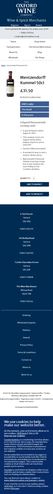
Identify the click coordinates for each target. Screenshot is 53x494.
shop (3, 65)
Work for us (26, 375)
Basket (39, 25)
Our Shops (39, 57)
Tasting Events (13, 47)
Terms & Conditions (26, 352)
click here (8, 486)
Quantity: (25, 178)
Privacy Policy (26, 345)
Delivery (26, 330)
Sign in (27, 25)
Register (15, 25)
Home (13, 41)
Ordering (26, 315)
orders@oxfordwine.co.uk (26, 36)
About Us (13, 52)
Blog (40, 52)
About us (26, 367)
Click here (22, 433)
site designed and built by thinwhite (26, 407)
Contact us (26, 360)
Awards (26, 337)
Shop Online (39, 41)
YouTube (8, 470)
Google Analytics (12, 440)
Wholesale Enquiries (26, 323)
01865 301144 (26, 33)
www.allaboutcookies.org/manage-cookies (24, 480)
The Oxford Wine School (40, 47)
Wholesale (13, 57)
